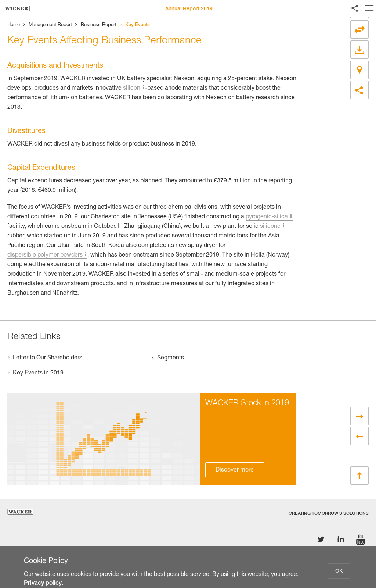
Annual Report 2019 (189, 9)
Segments (170, 358)
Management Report (50, 25)
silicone (270, 227)
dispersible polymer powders (45, 255)
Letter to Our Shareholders (47, 358)
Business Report (98, 25)
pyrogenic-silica (267, 217)
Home (13, 25)
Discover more (235, 470)
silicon (131, 89)
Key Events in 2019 (38, 373)
